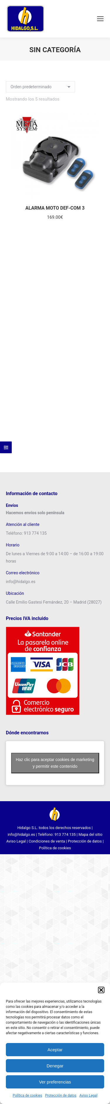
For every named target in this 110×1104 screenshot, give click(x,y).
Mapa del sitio (90, 834)
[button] (101, 990)
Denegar (55, 1065)
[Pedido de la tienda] (40, 86)
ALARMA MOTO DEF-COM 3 (55, 208)
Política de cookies (27, 1095)
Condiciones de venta (47, 841)
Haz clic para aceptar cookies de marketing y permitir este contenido (55, 763)
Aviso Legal (88, 1095)
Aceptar (55, 1049)
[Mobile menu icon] (100, 19)
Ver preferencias (55, 1081)
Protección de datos (61, 1095)
